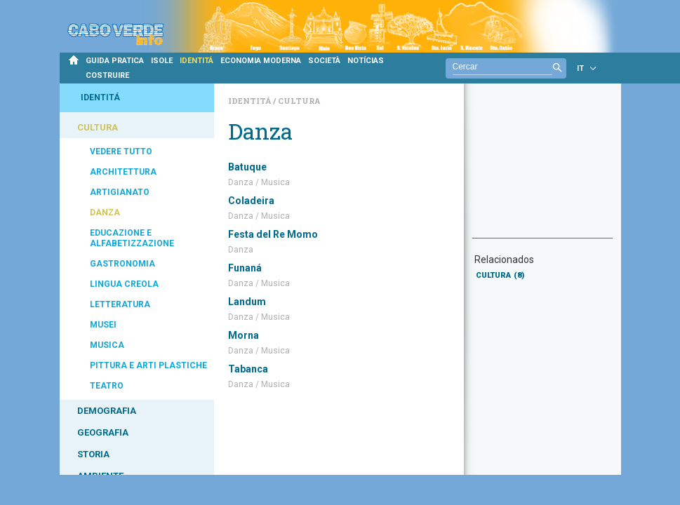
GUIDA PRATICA (115, 60)
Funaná (245, 268)
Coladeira (251, 200)
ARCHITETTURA (123, 172)
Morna (243, 335)
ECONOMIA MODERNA (260, 60)
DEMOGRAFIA (106, 410)
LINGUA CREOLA (124, 284)
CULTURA (97, 127)
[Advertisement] (542, 167)
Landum (247, 301)
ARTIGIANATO (119, 192)
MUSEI (103, 325)
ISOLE (162, 60)
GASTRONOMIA (122, 264)
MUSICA (107, 345)
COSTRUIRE (107, 75)
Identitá (250, 100)
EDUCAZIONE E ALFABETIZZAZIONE (132, 238)
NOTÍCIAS (365, 60)
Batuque (247, 167)
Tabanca (248, 369)
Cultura (299, 100)
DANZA (105, 212)
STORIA (93, 454)
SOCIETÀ (324, 60)
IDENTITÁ (196, 60)
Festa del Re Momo (273, 234)
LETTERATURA (120, 304)
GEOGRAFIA (102, 432)
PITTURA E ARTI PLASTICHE (148, 365)
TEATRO (107, 386)
